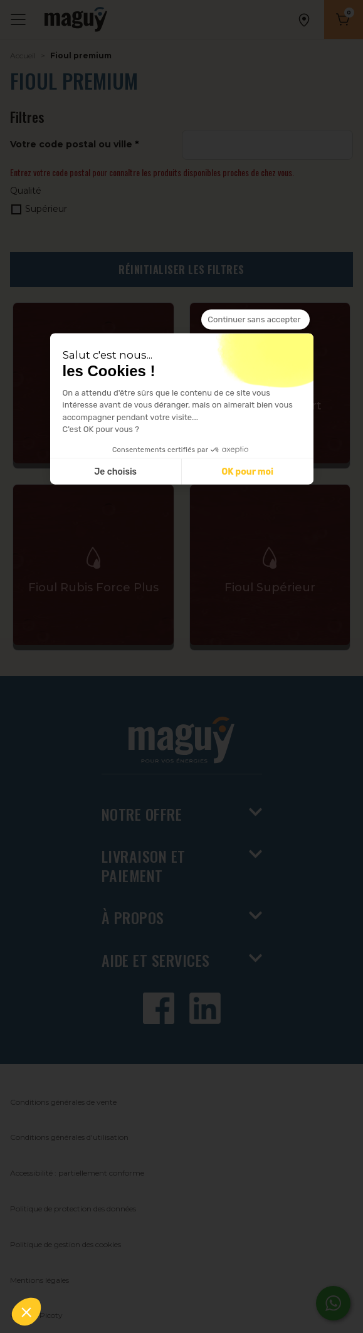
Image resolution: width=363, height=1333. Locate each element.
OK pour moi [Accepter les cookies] (247, 471)
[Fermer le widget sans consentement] (255, 320)
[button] (26, 1312)
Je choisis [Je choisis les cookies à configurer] (115, 471)
